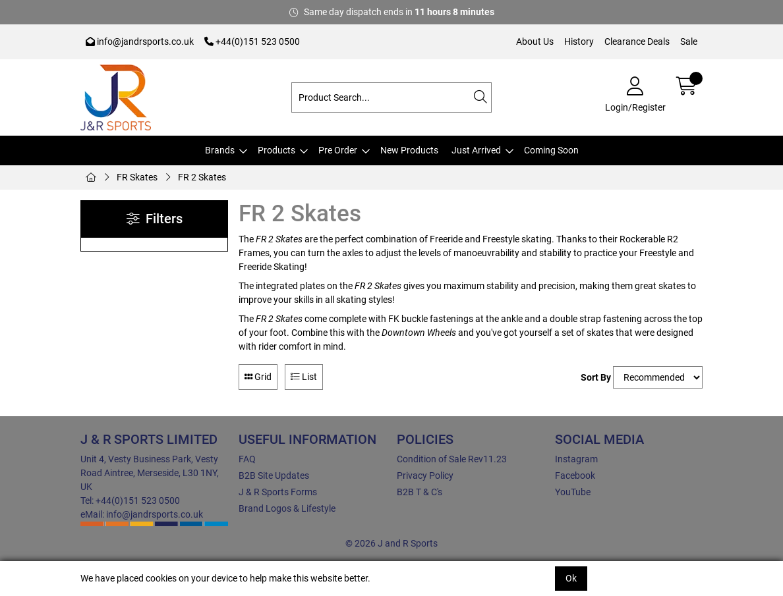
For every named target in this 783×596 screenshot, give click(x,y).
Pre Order (337, 150)
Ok (571, 578)
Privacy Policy (425, 475)
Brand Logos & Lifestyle (287, 508)
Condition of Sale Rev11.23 (452, 459)
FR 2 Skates (202, 177)
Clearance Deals (637, 41)
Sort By (596, 377)
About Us (535, 41)
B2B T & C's (419, 492)
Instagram (576, 459)
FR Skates (137, 177)
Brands (220, 150)
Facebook (575, 475)
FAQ (247, 459)
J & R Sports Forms (278, 492)
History (579, 41)
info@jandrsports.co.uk (140, 41)
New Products (409, 150)
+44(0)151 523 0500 (252, 41)
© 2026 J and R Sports (391, 543)
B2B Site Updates (274, 475)
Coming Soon (551, 150)
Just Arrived (476, 150)
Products (276, 150)
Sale (688, 41)
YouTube (573, 492)
